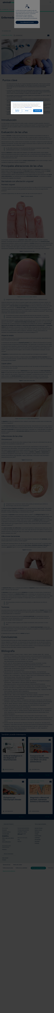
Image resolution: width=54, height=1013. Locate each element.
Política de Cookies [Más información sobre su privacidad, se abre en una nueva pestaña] (28, 107)
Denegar (26, 110)
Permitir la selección (17, 111)
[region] (27, 107)
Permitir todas (37, 110)
